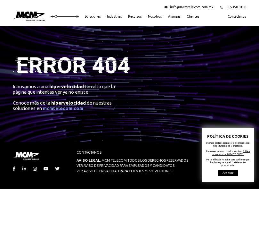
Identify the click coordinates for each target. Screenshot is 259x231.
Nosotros (155, 16)
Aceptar (228, 173)
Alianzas (174, 16)
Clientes (193, 16)
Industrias (114, 16)
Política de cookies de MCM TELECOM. (231, 152)
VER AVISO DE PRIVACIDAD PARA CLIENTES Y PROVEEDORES (124, 171)
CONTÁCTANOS (89, 152)
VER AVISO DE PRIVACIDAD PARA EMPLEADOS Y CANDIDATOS (125, 165)
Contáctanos (237, 16)
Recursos (135, 16)
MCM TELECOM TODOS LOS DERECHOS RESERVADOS (132, 160)
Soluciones (93, 16)
